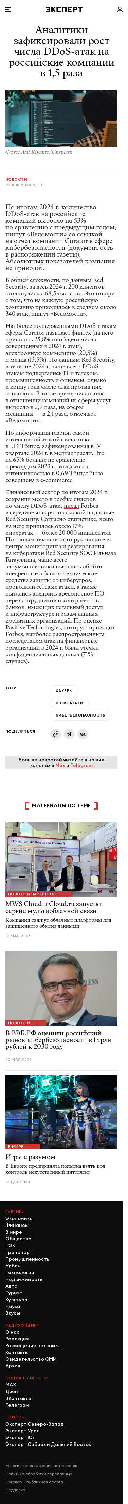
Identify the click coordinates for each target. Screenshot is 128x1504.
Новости (16, 179)
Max (60, 765)
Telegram (81, 765)
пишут (15, 234)
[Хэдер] (64, 9)
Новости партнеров (32, 894)
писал (71, 506)
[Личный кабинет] (120, 9)
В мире (15, 1146)
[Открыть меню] (8, 9)
